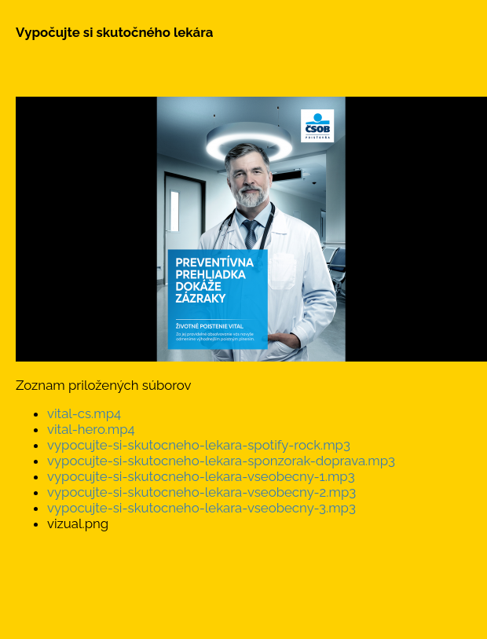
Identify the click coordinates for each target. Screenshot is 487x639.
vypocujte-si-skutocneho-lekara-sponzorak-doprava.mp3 (221, 460)
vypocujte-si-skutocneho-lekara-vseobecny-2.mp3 (201, 492)
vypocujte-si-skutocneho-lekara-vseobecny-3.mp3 (201, 508)
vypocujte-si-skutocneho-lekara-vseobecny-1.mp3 (201, 476)
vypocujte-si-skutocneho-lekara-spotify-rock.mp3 (198, 445)
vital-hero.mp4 (91, 429)
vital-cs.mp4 (84, 413)
